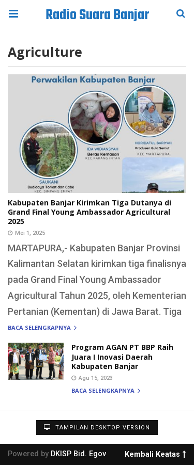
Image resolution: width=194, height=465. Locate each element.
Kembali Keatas (155, 452)
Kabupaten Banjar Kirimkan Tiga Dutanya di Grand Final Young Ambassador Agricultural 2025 (89, 212)
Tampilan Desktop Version (97, 427)
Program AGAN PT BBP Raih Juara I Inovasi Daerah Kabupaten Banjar (122, 356)
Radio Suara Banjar (97, 15)
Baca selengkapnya (42, 328)
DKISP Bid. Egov (78, 454)
